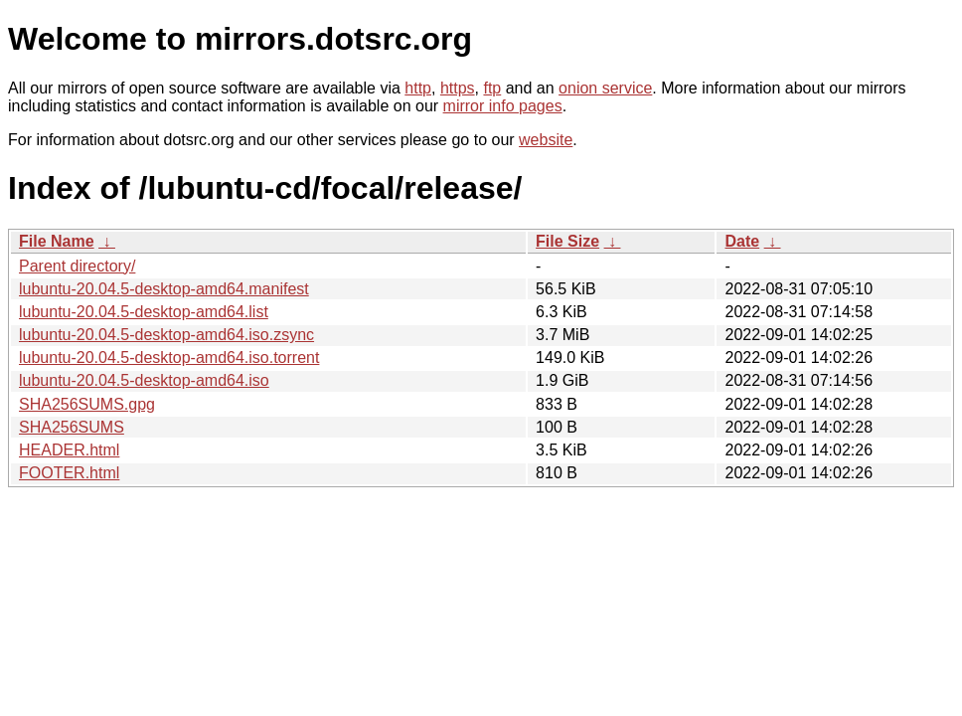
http (417, 88)
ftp (492, 88)
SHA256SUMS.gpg (87, 404)
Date (741, 241)
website (545, 139)
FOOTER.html (69, 472)
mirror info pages (502, 105)
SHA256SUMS (71, 427)
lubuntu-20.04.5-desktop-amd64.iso (144, 380)
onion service (605, 88)
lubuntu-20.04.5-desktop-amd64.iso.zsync (166, 334)
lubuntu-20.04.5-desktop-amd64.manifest (164, 288)
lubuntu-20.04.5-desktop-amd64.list (143, 311)
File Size (567, 241)
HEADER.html (69, 450)
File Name (56, 241)
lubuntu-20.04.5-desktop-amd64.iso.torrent (169, 357)
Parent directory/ (77, 266)
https (457, 88)
